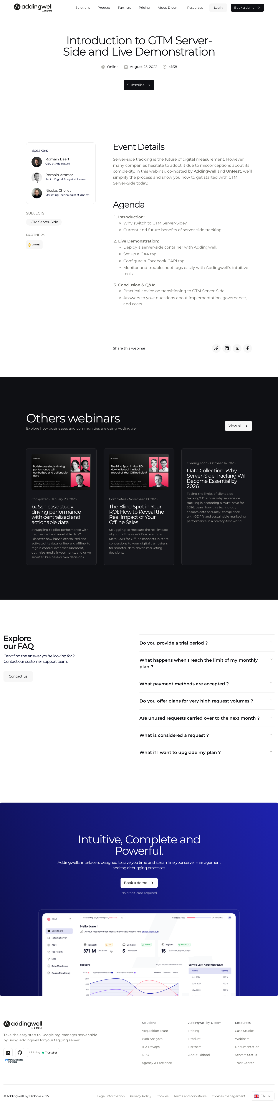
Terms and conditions (190, 1096)
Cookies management (228, 1096)
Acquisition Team (155, 1031)
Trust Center (244, 1063)
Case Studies (244, 1031)
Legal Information (111, 1096)
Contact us (18, 676)
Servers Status (246, 1055)
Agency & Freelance (157, 1063)
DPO (145, 1055)
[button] (83, 8)
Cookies (163, 1096)
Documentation (247, 1047)
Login (218, 8)
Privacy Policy (140, 1096)
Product (104, 8)
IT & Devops (151, 1047)
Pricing (144, 8)
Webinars (242, 1039)
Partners (124, 8)
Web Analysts (152, 1039)
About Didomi (168, 8)
